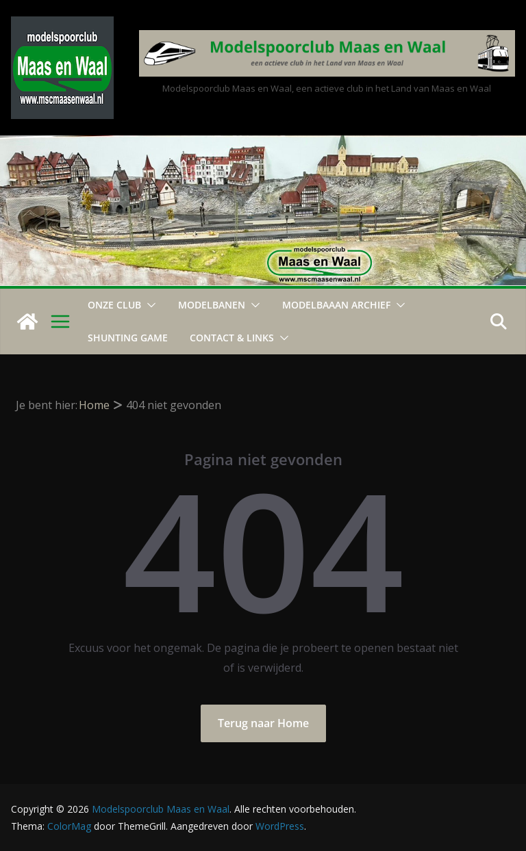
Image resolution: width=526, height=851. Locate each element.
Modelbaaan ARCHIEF (336, 304)
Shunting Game (128, 337)
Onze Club (114, 304)
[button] (148, 305)
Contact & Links (232, 337)
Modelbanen (211, 304)
